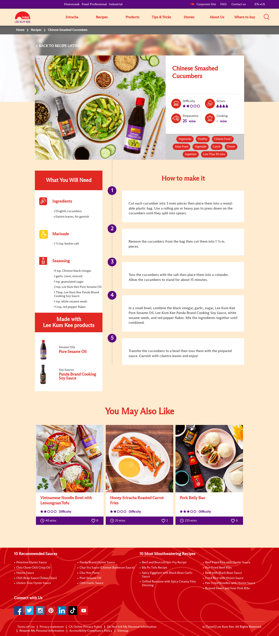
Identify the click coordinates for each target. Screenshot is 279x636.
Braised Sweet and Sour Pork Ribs (227, 588)
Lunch (216, 146)
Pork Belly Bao (192, 498)
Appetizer (191, 154)
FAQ (223, 4)
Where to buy (244, 17)
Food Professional (94, 4)
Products (132, 17)
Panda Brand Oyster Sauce (97, 562)
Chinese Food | (222, 139)
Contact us (238, 4)
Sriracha (72, 17)
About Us (217, 17)
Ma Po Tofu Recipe (154, 567)
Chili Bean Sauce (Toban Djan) (36, 578)
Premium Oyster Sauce (31, 562)
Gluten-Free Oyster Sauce (33, 583)
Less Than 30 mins (214, 154)
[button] (266, 17)
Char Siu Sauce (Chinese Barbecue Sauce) (107, 567)
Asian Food (181, 146)
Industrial (115, 4)
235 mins (189, 521)
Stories (189, 17)
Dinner (231, 146)
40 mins (49, 521)
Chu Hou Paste (89, 572)
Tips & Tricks (161, 17)
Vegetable (200, 146)
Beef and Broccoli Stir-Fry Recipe (164, 562)
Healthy (203, 139)
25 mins (118, 521)
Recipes (102, 17)
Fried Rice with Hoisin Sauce (224, 578)
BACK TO (47, 46)
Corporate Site (203, 4)
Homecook (72, 4)
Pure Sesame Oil (90, 578)
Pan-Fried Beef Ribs (218, 567)
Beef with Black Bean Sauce (223, 572)
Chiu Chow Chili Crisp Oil (33, 567)
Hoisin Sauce (25, 572)
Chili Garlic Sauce (91, 583)
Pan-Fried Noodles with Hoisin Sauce (230, 583)
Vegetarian (185, 139)
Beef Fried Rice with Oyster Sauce (227, 562)
